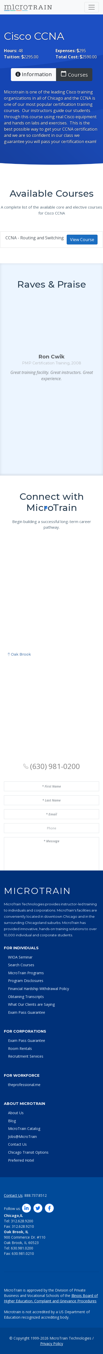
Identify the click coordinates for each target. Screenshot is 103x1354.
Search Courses (21, 964)
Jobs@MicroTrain (22, 1136)
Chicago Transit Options (28, 1152)
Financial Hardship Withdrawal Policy (38, 988)
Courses (74, 74)
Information (33, 74)
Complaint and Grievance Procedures (65, 1300)
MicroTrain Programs (26, 972)
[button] (40, 540)
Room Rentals (20, 1048)
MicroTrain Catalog (24, 1128)
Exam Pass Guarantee (26, 1012)
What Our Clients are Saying (31, 1004)
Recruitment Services (25, 1056)
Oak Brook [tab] (19, 715)
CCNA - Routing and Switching (51, 239)
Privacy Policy (51, 1343)
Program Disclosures (25, 980)
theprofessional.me (24, 1084)
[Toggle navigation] (91, 7)
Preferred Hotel (21, 1160)
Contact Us (17, 1144)
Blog (12, 1120)
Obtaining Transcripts (26, 996)
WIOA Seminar (20, 957)
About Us (16, 1112)
